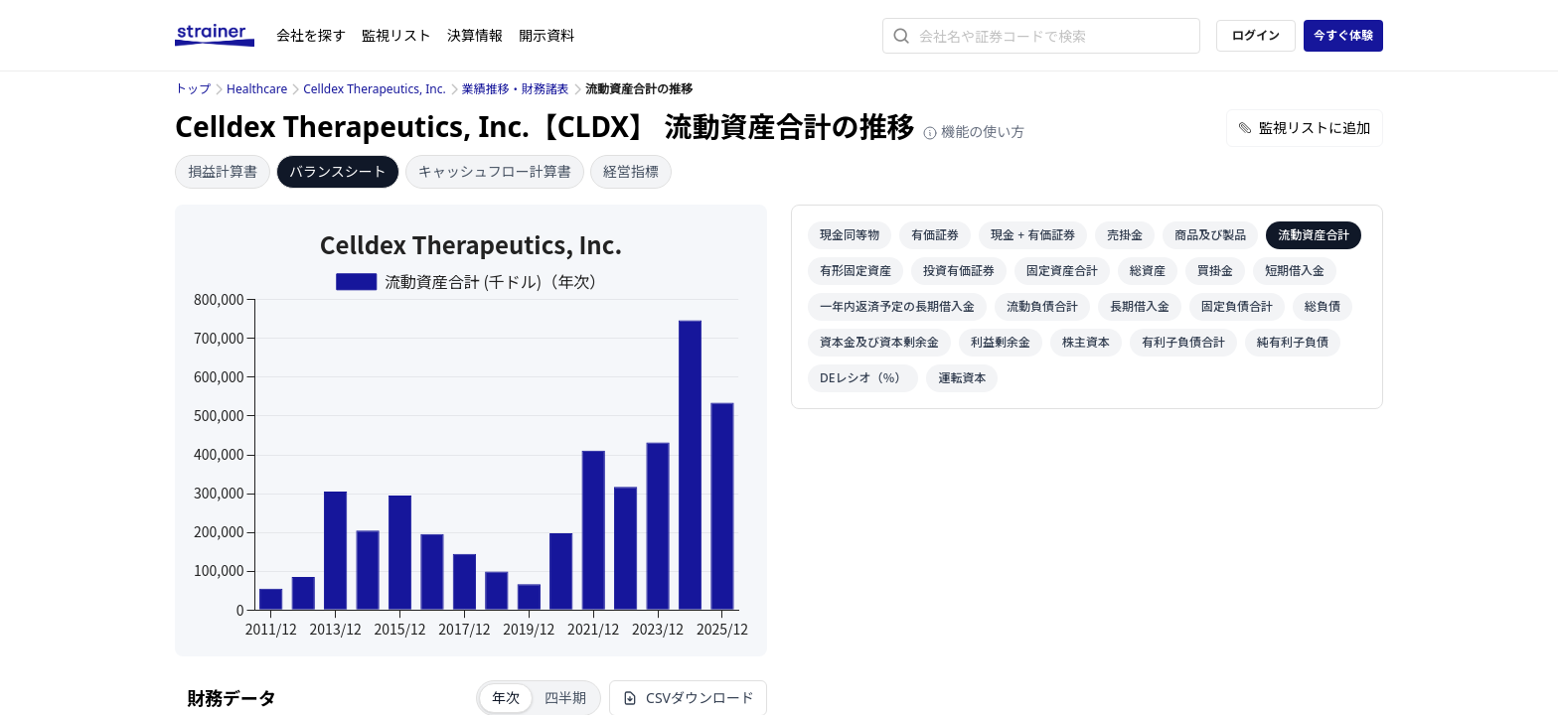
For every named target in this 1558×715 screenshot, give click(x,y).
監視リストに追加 (1304, 127)
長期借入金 (1139, 306)
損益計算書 (222, 171)
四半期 (565, 697)
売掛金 (1125, 234)
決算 (475, 35)
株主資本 (1086, 342)
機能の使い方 (973, 131)
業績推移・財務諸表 (515, 88)
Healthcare (257, 88)
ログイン (1256, 35)
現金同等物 (849, 234)
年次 (506, 697)
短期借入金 (1294, 270)
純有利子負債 (1292, 342)
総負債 (1322, 306)
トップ (193, 88)
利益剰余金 (1000, 342)
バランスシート (338, 171)
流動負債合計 (1042, 306)
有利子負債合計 (1183, 342)
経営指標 (631, 171)
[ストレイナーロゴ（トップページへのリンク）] (225, 36)
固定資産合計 (1062, 270)
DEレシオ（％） (863, 377)
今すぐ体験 (1343, 35)
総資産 (1148, 270)
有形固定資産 (855, 270)
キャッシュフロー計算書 (494, 171)
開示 (546, 35)
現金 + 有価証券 (1033, 234)
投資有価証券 (959, 270)
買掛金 (1215, 270)
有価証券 (935, 234)
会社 (311, 35)
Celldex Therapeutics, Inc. (374, 88)
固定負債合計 (1237, 306)
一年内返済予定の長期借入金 (897, 306)
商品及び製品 (1210, 234)
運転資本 (962, 377)
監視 (396, 35)
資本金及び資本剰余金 (879, 342)
